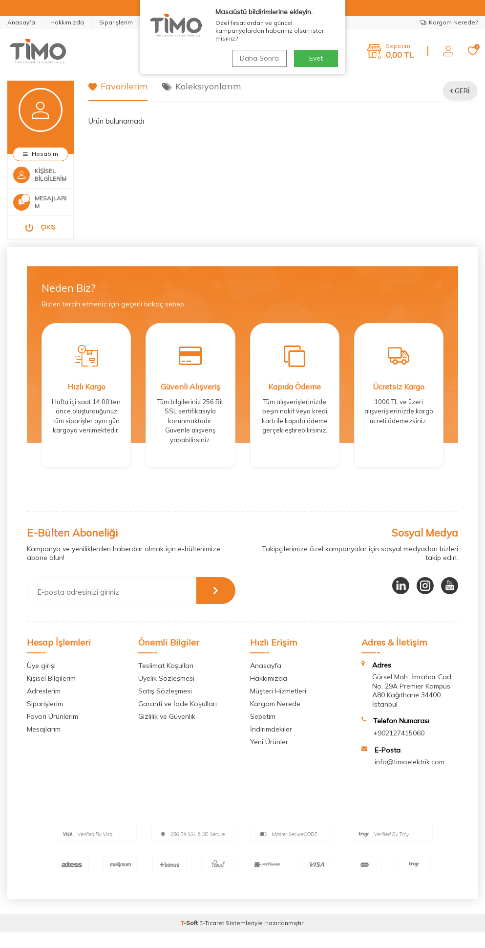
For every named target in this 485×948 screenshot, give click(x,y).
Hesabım (40, 153)
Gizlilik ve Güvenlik (166, 732)
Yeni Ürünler (269, 757)
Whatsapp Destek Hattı (185, 22)
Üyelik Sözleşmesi (166, 693)
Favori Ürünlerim (52, 732)
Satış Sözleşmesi (165, 706)
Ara (298, 50)
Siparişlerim (116, 22)
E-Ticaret (211, 938)
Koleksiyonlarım (201, 86)
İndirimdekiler (271, 744)
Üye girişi (41, 681)
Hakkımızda (67, 22)
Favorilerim (118, 86)
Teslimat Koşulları (165, 681)
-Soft (190, 938)
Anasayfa (21, 22)
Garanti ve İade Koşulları (177, 719)
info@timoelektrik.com (409, 778)
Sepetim (262, 732)
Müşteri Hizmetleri (278, 706)
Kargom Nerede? (449, 22)
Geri (460, 90)
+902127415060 (398, 748)
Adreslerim (44, 706)
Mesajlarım (44, 744)
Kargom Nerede (275, 719)
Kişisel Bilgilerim (51, 693)
